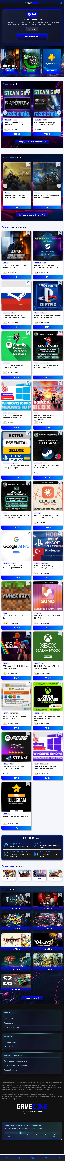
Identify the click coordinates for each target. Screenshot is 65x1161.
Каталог (32, 36)
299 (47, 254)
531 (16, 572)
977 (47, 572)
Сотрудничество (10, 1148)
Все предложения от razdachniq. (32, 189)
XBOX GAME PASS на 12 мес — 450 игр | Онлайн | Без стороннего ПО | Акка (47, 813)
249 (16, 872)
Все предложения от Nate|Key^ (32, 309)
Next (59, 136)
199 (17, 254)
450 (48, 772)
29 (16, 421)
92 (16, 922)
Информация (8, 1124)
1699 (48, 622)
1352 (17, 134)
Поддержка (8, 1128)
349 (16, 822)
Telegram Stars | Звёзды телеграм (16, 911)
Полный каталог (32, 1103)
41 (48, 371)
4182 (47, 134)
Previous (5, 136)
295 (47, 522)
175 (16, 772)
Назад (32, 29)
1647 (16, 722)
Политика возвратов (11, 1133)
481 (16, 622)
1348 (16, 672)
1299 (48, 722)
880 (48, 472)
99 (16, 371)
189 (16, 472)
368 (16, 522)
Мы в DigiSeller (9, 1152)
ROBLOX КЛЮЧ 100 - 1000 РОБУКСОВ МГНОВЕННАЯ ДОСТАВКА (44, 512)
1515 (48, 421)
